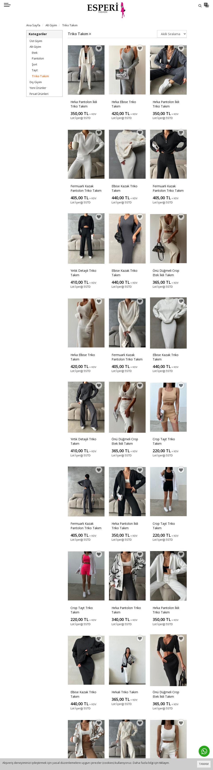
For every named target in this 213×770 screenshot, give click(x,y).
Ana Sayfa (33, 25)
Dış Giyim (36, 82)
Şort (34, 64)
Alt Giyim (35, 47)
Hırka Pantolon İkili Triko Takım (83, 104)
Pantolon (38, 58)
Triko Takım (40, 76)
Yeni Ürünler (38, 88)
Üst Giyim (36, 41)
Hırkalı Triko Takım (125, 692)
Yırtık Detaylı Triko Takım (83, 272)
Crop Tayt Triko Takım (164, 441)
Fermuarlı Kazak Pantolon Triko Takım (85, 188)
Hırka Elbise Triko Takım (124, 104)
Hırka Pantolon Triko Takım (126, 610)
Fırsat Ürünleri (39, 94)
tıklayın (164, 763)
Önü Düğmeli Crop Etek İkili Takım (166, 272)
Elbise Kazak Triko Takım (124, 188)
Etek (35, 53)
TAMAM (204, 764)
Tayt (35, 70)
